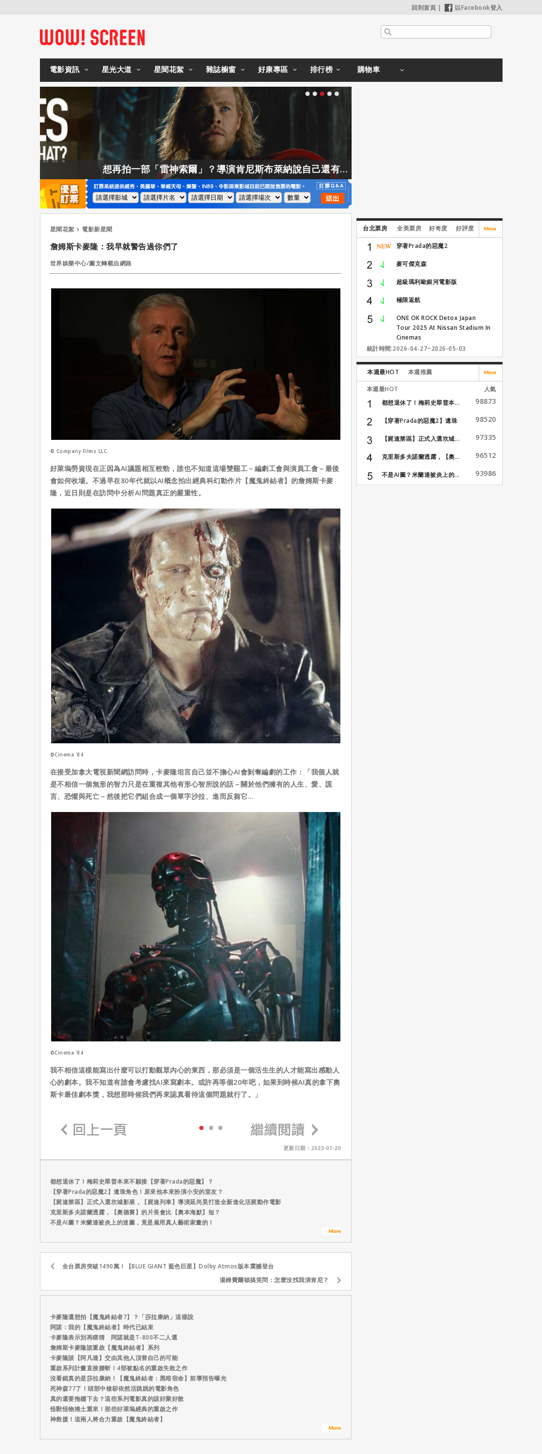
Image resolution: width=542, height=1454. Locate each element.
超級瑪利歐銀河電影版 (426, 282)
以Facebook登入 (474, 7)
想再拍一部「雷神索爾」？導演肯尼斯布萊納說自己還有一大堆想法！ (287, 169)
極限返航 (408, 300)
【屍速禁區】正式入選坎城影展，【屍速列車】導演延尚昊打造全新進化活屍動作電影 (165, 1202)
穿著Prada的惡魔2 (422, 246)
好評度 (465, 228)
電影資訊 (65, 69)
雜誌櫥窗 (221, 69)
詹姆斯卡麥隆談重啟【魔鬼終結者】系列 (105, 1347)
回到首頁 (423, 7)
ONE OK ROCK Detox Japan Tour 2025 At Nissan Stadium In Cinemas (443, 327)
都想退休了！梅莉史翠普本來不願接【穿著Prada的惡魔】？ (132, 1181)
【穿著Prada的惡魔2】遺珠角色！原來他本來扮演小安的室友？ (137, 1192)
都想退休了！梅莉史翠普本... (421, 402)
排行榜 (321, 69)
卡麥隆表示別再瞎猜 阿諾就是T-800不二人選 (114, 1337)
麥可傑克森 (411, 264)
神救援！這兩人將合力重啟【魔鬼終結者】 (108, 1419)
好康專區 (273, 69)
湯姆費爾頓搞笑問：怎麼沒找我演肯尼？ (274, 1280)
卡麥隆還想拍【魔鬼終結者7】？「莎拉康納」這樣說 (122, 1317)
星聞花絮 (169, 69)
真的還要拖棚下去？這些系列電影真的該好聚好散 (117, 1399)
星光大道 (117, 69)
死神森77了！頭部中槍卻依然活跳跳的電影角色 (114, 1388)
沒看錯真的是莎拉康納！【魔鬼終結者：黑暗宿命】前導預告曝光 (138, 1378)
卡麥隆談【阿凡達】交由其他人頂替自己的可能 (114, 1358)
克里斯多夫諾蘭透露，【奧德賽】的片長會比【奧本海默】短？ (135, 1212)
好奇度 (438, 228)
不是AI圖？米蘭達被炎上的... (421, 475)
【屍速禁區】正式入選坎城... (421, 438)
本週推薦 (420, 372)
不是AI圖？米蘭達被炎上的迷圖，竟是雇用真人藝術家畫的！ (132, 1222)
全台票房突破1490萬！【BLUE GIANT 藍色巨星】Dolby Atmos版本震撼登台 (168, 1266)
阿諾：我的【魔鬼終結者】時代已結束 (102, 1327)
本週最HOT (383, 372)
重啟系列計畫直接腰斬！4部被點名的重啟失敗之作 (119, 1368)
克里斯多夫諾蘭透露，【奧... (421, 457)
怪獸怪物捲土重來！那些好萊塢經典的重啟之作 (114, 1409)
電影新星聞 (97, 229)
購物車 (368, 69)
